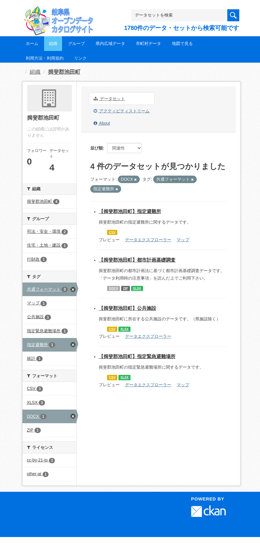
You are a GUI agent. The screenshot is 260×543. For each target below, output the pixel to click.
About (102, 123)
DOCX (113, 288)
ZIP (125, 288)
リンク (80, 58)
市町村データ (148, 43)
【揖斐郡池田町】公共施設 (127, 308)
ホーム (32, 43)
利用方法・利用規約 (45, 58)
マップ (183, 239)
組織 (53, 43)
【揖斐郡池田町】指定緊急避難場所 (137, 356)
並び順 (96, 148)
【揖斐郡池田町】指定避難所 (130, 211)
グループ (76, 43)
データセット (109, 98)
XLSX (137, 288)
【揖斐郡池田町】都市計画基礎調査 (137, 260)
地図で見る (182, 43)
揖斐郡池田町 (64, 72)
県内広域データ (110, 43)
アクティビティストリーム (122, 110)
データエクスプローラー (148, 239)
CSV (112, 232)
